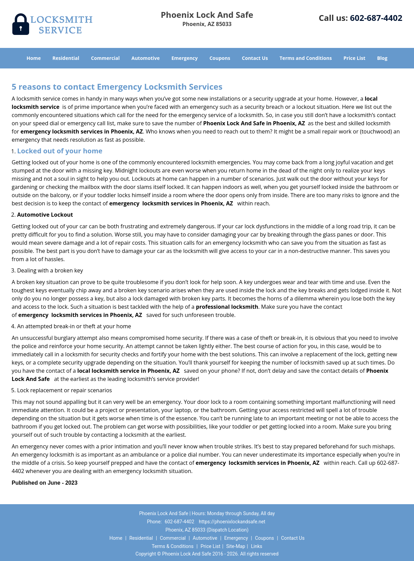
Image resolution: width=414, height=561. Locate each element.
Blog (382, 58)
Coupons (219, 58)
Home (34, 58)
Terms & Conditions (173, 546)
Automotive (146, 58)
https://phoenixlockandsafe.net (232, 521)
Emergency (184, 58)
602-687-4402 (376, 17)
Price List (354, 58)
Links (256, 546)
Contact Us (255, 58)
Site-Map (235, 546)
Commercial (105, 58)
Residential (65, 58)
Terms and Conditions (306, 58)
